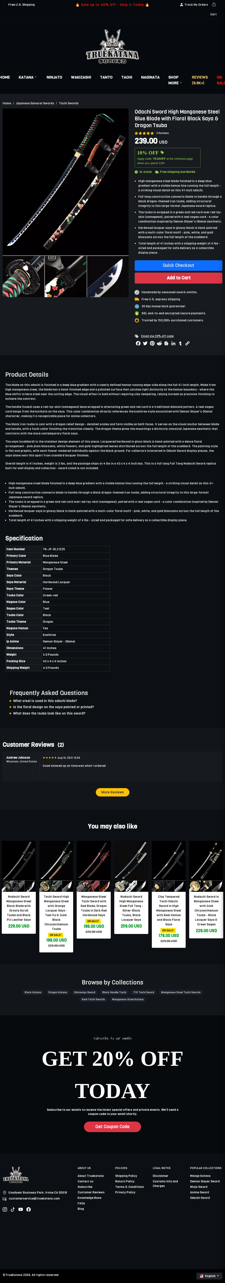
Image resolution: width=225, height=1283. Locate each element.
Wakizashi (81, 77)
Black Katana (33, 992)
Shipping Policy (126, 1176)
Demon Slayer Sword (205, 1181)
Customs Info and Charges (165, 1183)
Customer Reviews (91, 1192)
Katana (28, 77)
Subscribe (85, 1187)
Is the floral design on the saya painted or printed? (53, 707)
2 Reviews (162, 133)
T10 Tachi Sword (143, 992)
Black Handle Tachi (114, 992)
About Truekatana (91, 1176)
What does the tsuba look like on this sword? (49, 713)
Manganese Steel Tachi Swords (181, 992)
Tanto (106, 77)
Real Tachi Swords (93, 999)
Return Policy (124, 1181)
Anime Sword (199, 1192)
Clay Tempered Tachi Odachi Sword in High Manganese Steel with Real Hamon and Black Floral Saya (168, 911)
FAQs (81, 1203)
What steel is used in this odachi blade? (45, 701)
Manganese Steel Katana (127, 999)
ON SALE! (56, 935)
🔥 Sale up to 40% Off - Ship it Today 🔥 (112, 4)
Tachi (126, 77)
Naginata (150, 77)
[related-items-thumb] (19, 866)
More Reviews (112, 792)
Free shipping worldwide (175, 172)
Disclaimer (160, 1176)
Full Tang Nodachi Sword (187, 463)
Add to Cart (179, 278)
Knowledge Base (89, 1198)
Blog (81, 1209)
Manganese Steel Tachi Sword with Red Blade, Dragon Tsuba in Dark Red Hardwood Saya (94, 906)
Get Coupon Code (112, 1127)
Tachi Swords (69, 103)
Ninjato (54, 77)
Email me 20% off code (157, 336)
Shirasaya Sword (84, 992)
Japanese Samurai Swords (35, 103)
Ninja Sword (198, 1187)
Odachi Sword (176, 451)
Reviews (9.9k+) (200, 80)
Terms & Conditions (129, 1187)
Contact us (85, 1181)
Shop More (175, 80)
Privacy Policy (125, 1192)
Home (7, 103)
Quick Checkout (178, 265)
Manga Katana (200, 1176)
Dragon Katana (57, 992)
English (208, 1276)
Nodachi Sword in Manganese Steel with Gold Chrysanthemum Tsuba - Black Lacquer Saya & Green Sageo (206, 911)
